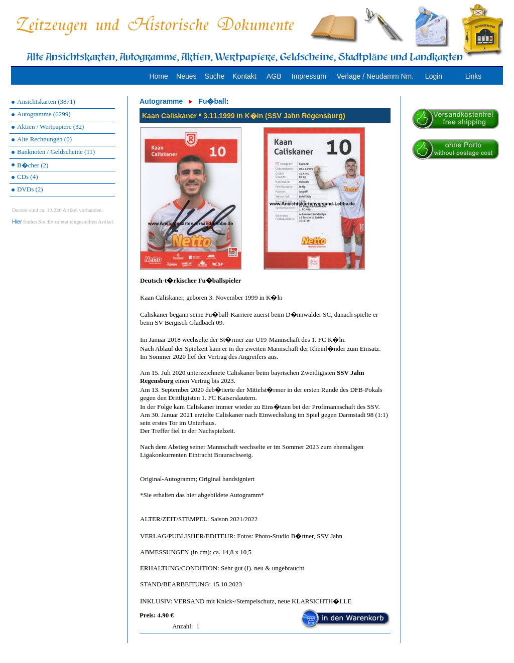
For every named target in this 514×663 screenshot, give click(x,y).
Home (158, 76)
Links (473, 76)
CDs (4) (27, 176)
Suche (215, 76)
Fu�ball (212, 101)
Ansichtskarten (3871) (46, 101)
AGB (274, 76)
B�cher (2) (32, 165)
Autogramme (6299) (44, 114)
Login (433, 76)
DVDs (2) (30, 189)
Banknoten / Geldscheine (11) (56, 151)
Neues (186, 76)
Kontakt (244, 76)
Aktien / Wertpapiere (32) (50, 126)
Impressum (309, 76)
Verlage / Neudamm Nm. (375, 76)
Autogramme (161, 101)
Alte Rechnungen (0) (44, 139)
